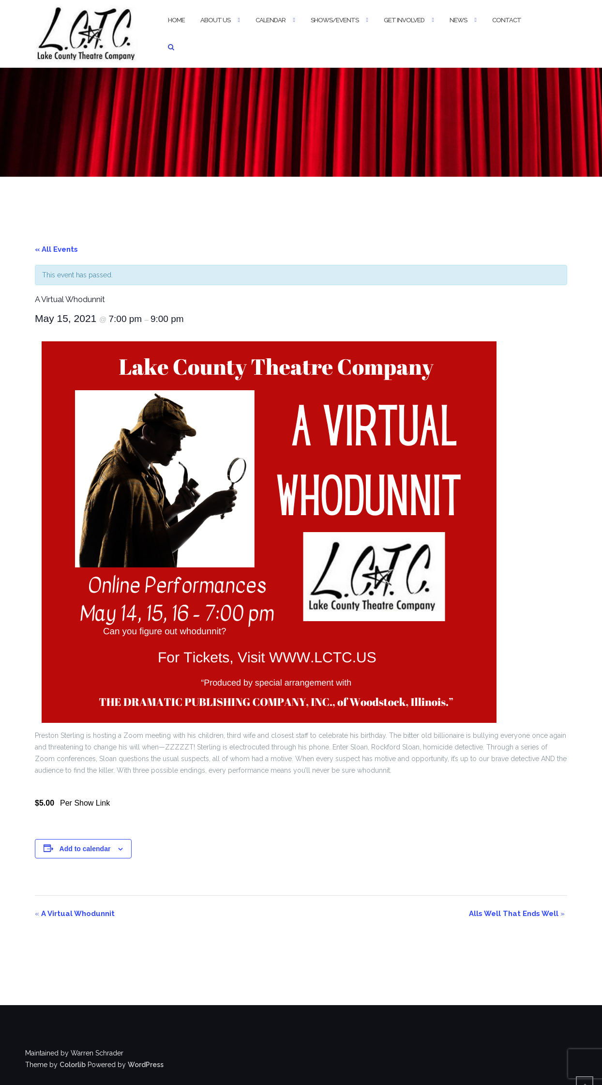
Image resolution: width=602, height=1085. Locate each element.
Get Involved (404, 20)
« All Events (56, 249)
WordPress (146, 1065)
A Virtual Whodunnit (75, 913)
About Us (215, 20)
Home (176, 20)
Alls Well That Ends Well (517, 913)
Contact (506, 20)
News (458, 20)
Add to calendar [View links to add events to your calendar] (85, 849)
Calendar (271, 20)
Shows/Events (335, 20)
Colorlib (73, 1065)
